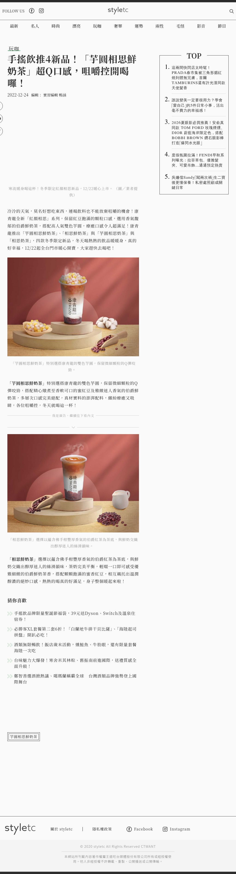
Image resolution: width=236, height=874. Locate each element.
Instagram (176, 829)
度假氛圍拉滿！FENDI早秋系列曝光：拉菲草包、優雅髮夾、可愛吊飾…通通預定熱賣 (198, 160)
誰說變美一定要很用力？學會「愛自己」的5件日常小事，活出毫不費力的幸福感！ (198, 105)
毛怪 (180, 26)
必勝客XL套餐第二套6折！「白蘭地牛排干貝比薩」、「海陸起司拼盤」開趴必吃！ (75, 632)
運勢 (139, 26)
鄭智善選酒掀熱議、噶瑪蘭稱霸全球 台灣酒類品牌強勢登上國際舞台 (75, 679)
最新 (14, 26)
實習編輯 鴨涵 (54, 95)
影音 (201, 26)
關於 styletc (61, 829)
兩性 (159, 26)
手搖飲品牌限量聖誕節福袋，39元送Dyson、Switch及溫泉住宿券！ (75, 616)
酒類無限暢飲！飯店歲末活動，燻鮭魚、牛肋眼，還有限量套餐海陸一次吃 (75, 647)
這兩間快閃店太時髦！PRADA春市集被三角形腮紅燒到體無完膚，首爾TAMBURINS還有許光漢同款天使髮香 (198, 77)
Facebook (140, 829)
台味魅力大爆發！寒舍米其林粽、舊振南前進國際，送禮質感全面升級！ (75, 663)
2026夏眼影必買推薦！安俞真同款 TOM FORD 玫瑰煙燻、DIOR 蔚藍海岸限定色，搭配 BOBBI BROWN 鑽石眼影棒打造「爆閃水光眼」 (198, 132)
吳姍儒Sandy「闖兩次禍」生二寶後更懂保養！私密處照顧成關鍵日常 (198, 182)
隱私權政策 (102, 829)
